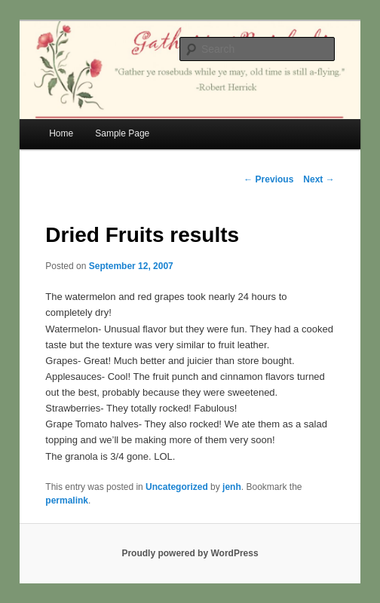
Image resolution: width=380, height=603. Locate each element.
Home (61, 133)
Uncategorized (177, 487)
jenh (231, 487)
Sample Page (122, 133)
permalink (66, 500)
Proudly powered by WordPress (189, 553)
